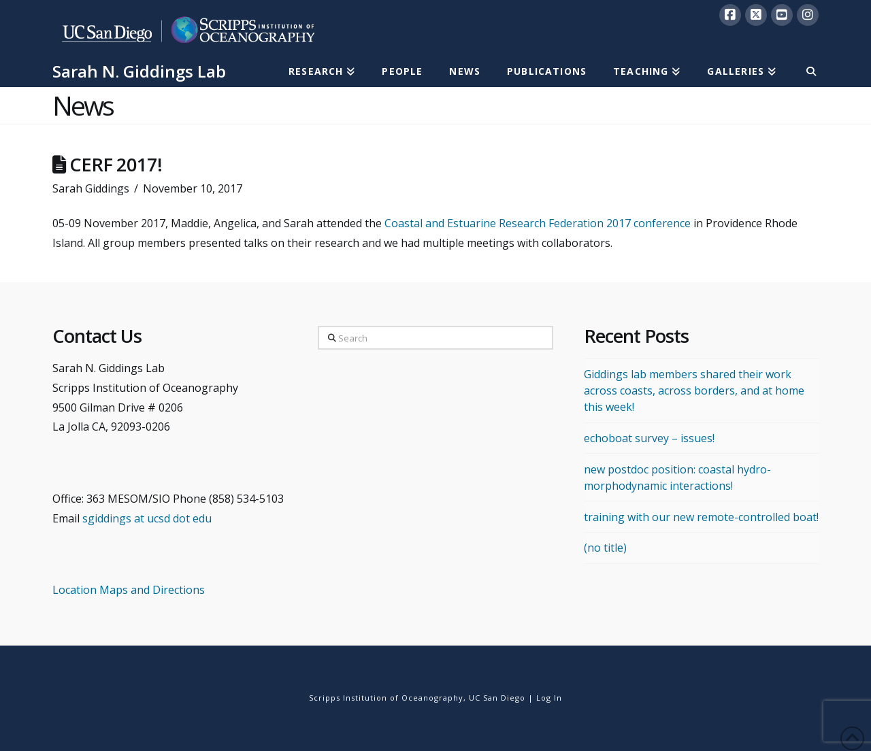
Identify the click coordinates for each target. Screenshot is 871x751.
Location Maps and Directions (128, 589)
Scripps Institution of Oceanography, (387, 697)
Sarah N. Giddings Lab (139, 71)
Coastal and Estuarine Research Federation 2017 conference (537, 223)
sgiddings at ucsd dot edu (147, 518)
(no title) (605, 547)
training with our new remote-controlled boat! (701, 517)
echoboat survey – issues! (649, 438)
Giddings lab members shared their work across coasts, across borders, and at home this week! (694, 390)
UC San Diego (497, 697)
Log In (549, 697)
